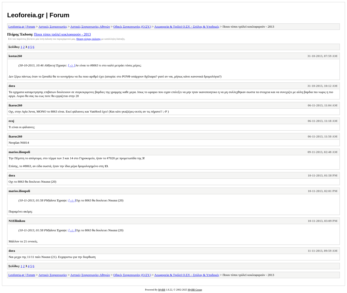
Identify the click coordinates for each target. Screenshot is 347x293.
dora (12, 86)
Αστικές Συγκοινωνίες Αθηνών (90, 26)
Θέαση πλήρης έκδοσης (88, 39)
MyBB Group (195, 289)
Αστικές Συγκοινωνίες (52, 26)
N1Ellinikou (17, 221)
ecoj (11, 121)
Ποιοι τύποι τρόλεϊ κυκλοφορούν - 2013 (62, 34)
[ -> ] (71, 65)
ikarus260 (15, 105)
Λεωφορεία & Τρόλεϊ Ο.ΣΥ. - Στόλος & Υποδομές (186, 26)
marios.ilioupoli (19, 152)
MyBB (161, 289)
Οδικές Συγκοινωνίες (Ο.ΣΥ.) (132, 26)
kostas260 (15, 56)
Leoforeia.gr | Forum (38, 15)
